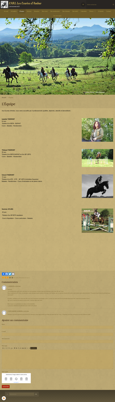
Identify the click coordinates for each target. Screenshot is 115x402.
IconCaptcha (16, 382)
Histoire (29, 11)
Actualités (14, 11)
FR (83, 4)
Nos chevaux (66, 11)
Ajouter (6, 386)
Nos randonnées (55, 11)
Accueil (6, 11)
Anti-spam (5, 371)
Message (4, 345)
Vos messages (57, 15)
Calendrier (84, 11)
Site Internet (6, 338)
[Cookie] (4, 398)
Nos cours (45, 11)
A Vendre (101, 11)
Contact (108, 11)
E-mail (4, 331)
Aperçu (33, 348)
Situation (36, 11)
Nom (3, 324)
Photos (91, 11)
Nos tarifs (75, 11)
